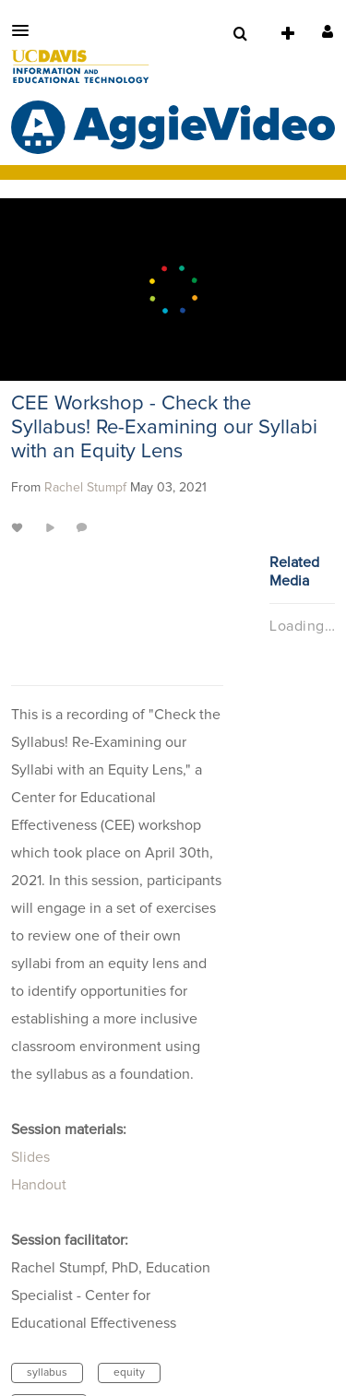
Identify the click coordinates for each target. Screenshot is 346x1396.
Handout (38, 1184)
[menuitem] (240, 34)
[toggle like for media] (20, 527)
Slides (30, 1157)
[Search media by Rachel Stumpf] (85, 487)
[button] (26, 30)
